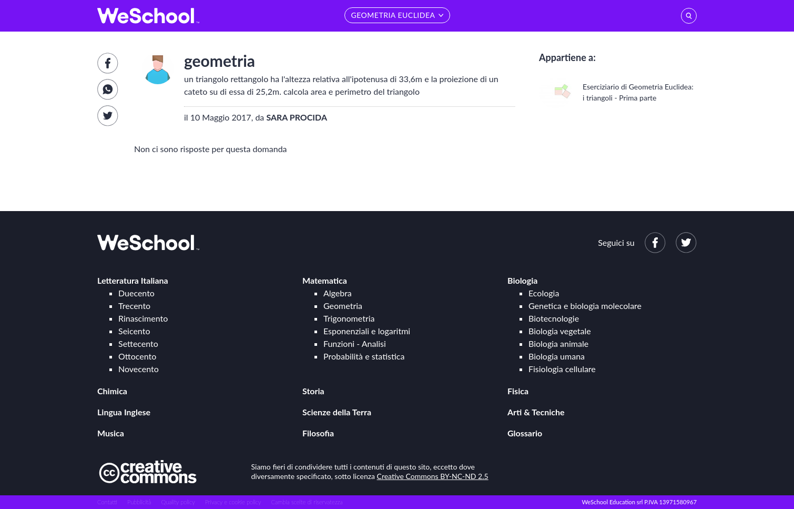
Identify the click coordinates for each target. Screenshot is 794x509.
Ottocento (137, 356)
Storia (313, 391)
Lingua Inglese (123, 412)
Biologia (522, 280)
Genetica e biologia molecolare (585, 306)
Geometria (342, 306)
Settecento (138, 343)
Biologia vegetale (559, 331)
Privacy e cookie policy (233, 501)
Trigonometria (349, 318)
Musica (110, 433)
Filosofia (318, 433)
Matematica (324, 280)
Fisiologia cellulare (562, 369)
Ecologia (543, 293)
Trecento (134, 306)
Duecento (136, 293)
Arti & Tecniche (536, 412)
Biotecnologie (553, 318)
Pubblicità (139, 501)
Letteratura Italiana (132, 280)
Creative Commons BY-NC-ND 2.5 (432, 476)
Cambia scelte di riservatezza (306, 501)
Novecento (138, 369)
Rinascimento (143, 318)
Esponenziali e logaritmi (366, 331)
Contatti (107, 501)
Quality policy (178, 501)
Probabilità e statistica (363, 356)
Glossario (524, 433)
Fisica (517, 391)
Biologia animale (558, 343)
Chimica (112, 391)
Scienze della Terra (336, 412)
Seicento (134, 331)
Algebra (337, 293)
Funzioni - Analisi (354, 343)
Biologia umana (556, 356)
